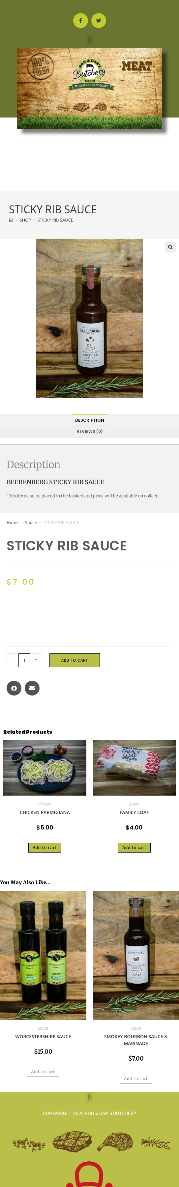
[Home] (11, 220)
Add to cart (74, 660)
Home (13, 522)
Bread (134, 804)
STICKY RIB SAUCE (55, 220)
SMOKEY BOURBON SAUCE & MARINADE (136, 1039)
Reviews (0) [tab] (89, 431)
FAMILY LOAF (134, 812)
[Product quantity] (24, 660)
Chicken (44, 804)
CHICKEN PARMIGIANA (45, 812)
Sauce (31, 522)
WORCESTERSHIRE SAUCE (43, 1036)
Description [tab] (89, 420)
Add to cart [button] (45, 847)
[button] (89, 40)
